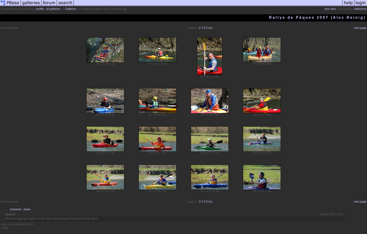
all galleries (53, 9)
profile (40, 9)
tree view (330, 9)
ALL (210, 28)
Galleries (70, 9)
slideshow (360, 9)
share (26, 209)
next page (360, 28)
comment (15, 209)
